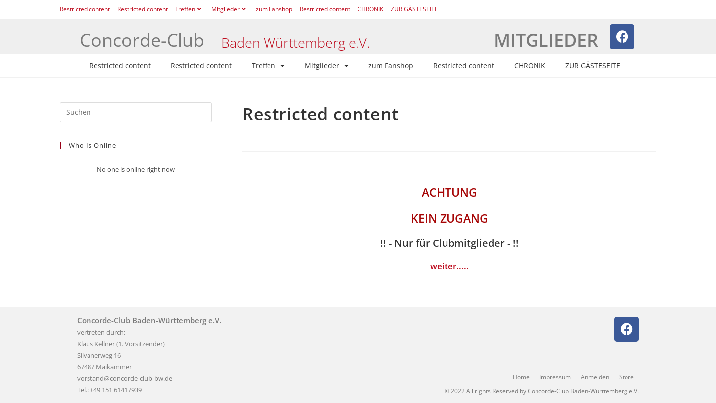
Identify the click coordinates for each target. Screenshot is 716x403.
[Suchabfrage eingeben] (136, 112)
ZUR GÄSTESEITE (414, 9)
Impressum (555, 377)
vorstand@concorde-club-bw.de (124, 378)
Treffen (189, 9)
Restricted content (85, 9)
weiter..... (449, 266)
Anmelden (595, 377)
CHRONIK (370, 9)
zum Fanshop (274, 9)
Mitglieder (229, 9)
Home (521, 377)
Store (626, 377)
